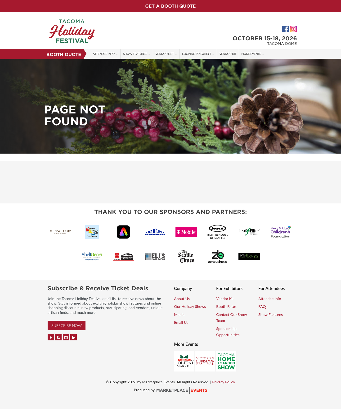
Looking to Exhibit (196, 54)
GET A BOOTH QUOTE (170, 6)
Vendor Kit (227, 54)
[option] (170, 106)
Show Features (135, 54)
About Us (182, 298)
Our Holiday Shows (190, 306)
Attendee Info (104, 54)
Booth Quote (63, 54)
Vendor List (164, 54)
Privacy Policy (223, 382)
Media (179, 314)
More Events (251, 54)
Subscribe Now (66, 325)
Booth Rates (226, 306)
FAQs (262, 306)
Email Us (181, 322)
